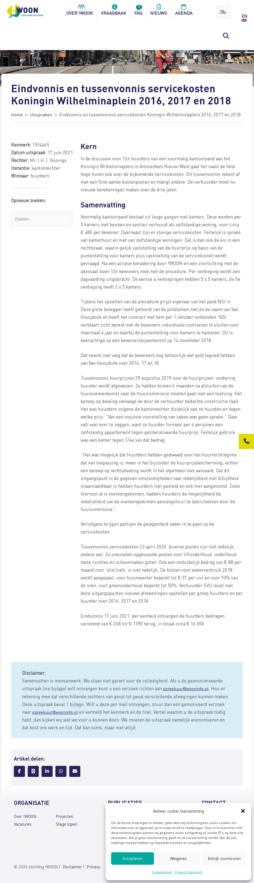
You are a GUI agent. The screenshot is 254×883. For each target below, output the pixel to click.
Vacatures (23, 824)
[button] (243, 811)
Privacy (93, 867)
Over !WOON (25, 816)
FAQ (138, 11)
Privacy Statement (188, 872)
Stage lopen (66, 824)
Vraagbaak (113, 11)
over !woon (79, 11)
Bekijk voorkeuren (224, 858)
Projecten (64, 816)
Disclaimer (72, 867)
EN (244, 16)
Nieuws (158, 11)
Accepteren (132, 858)
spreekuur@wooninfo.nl (187, 688)
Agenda (184, 11)
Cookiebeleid (162, 872)
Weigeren (178, 858)
